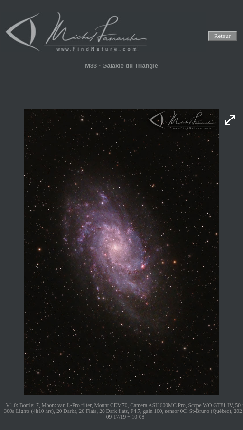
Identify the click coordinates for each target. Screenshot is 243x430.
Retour (222, 36)
